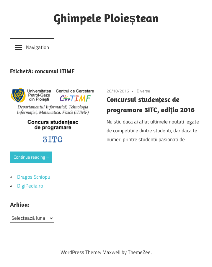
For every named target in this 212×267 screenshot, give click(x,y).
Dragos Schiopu (33, 177)
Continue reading (29, 157)
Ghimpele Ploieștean (105, 17)
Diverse (143, 91)
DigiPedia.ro (30, 186)
